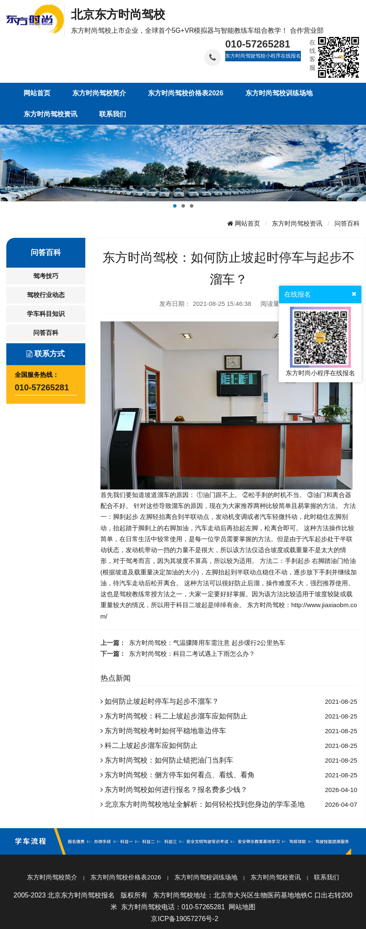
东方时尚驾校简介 (52, 877)
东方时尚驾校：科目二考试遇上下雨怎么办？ (192, 653)
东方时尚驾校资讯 (297, 223)
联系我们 (326, 877)
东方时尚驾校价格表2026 (125, 877)
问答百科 (347, 223)
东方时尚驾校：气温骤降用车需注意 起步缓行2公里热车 (207, 642)
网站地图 (242, 907)
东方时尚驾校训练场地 (205, 877)
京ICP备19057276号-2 (184, 918)
